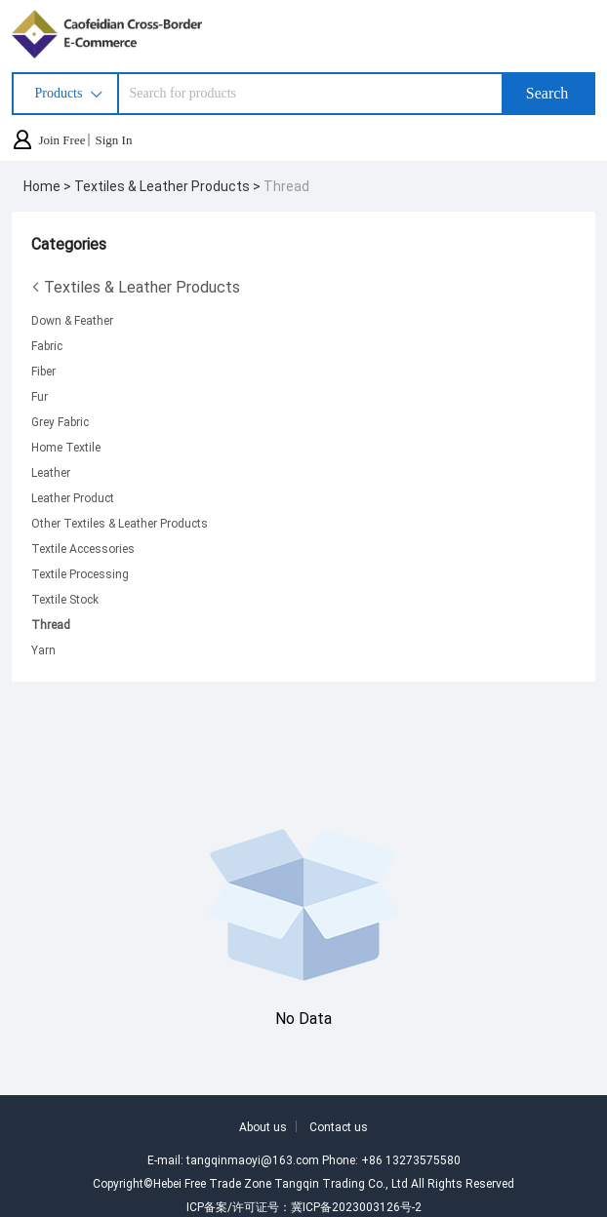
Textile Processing (80, 573)
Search (547, 93)
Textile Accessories (83, 548)
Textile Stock (65, 599)
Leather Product (72, 497)
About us (263, 1126)
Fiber (43, 370)
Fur (39, 396)
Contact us (338, 1126)
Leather (50, 472)
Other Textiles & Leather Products (119, 522)
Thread (286, 186)
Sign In (113, 140)
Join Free (61, 140)
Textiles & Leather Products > (168, 186)
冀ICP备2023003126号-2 (356, 1206)
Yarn (43, 649)
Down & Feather (72, 320)
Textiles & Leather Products (135, 286)
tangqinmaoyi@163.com (252, 1159)
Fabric (46, 345)
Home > (48, 186)
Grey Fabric (60, 421)
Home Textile (66, 446)
